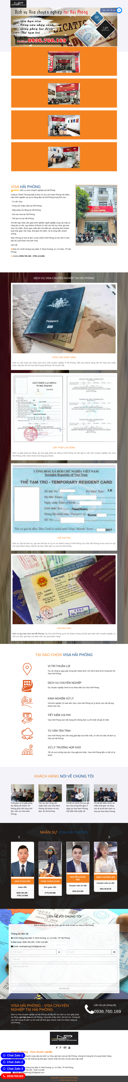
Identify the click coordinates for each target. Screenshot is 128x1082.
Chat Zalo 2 (15, 1062)
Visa (26, 187)
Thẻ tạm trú (64, 538)
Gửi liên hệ (64, 988)
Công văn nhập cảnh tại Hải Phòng (27, 206)
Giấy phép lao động (64, 447)
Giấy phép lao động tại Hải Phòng (26, 210)
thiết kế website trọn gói (68, 1080)
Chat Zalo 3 (15, 1068)
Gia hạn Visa (64, 628)
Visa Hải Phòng (71, 1078)
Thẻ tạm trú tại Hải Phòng (23, 218)
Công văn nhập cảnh (64, 357)
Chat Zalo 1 (15, 1055)
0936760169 (15, 1076)
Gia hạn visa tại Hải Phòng (23, 214)
